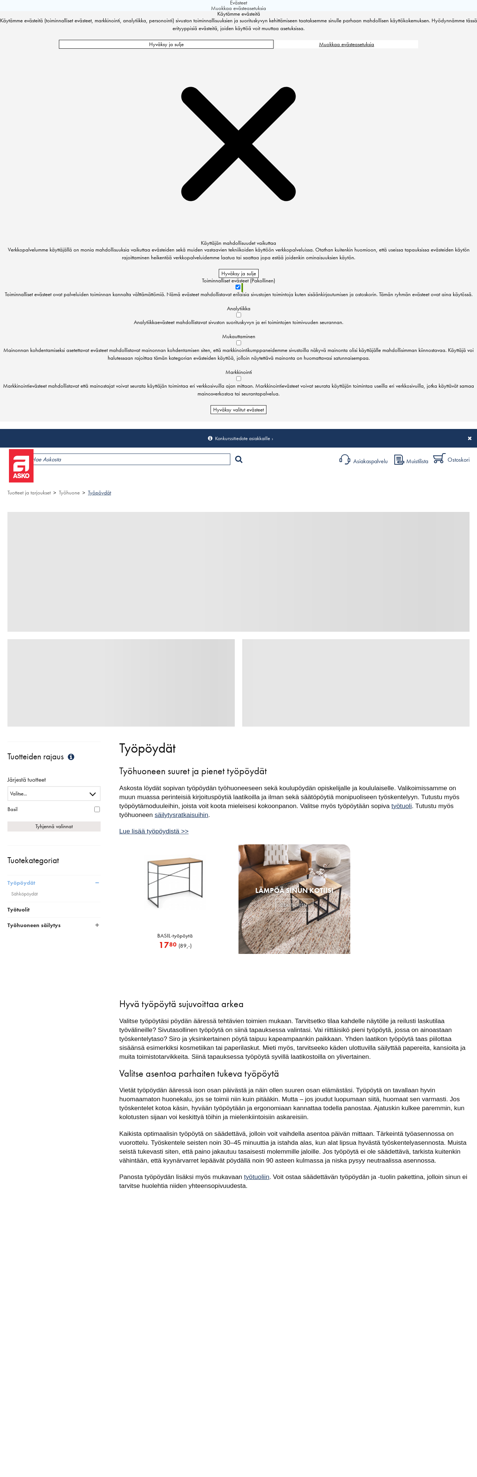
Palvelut (164, 478)
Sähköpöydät (24, 894)
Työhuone (69, 492)
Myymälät (125, 478)
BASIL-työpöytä (175, 935)
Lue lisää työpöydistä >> (154, 831)
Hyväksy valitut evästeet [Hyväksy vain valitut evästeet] (238, 409)
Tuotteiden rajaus (41, 756)
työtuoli (401, 806)
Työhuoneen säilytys (34, 925)
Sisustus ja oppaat (207, 478)
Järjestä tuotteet (26, 780)
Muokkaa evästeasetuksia (346, 44)
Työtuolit (18, 909)
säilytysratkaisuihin (181, 814)
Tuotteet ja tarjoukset (70, 478)
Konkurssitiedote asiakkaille (242, 438)
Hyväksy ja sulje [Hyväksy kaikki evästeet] (166, 44)
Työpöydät (99, 492)
